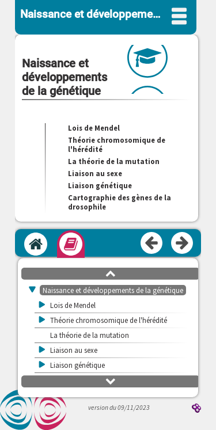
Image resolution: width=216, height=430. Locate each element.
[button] (110, 272)
